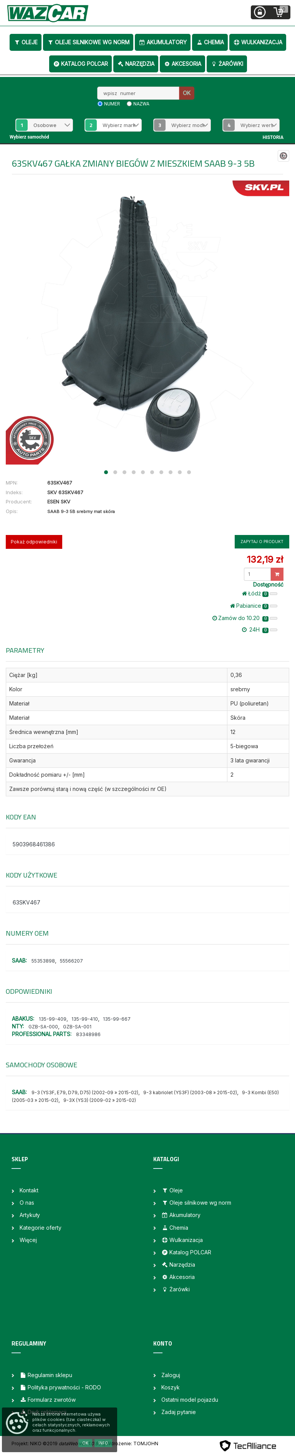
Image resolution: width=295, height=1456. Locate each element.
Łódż (259, 593)
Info (103, 1443)
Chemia (210, 42)
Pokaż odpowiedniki (34, 542)
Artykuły (30, 1215)
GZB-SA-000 (43, 1027)
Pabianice (253, 605)
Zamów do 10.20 (244, 618)
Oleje (25, 42)
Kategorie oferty (40, 1227)
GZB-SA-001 (77, 1027)
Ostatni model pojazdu (189, 1399)
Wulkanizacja (257, 42)
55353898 (43, 961)
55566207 (71, 961)
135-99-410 (84, 1019)
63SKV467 (26, 902)
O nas (27, 1202)
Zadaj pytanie (178, 1412)
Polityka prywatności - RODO (60, 1387)
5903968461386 (34, 844)
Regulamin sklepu (46, 1375)
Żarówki (226, 63)
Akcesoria (182, 63)
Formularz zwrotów (48, 1399)
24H (259, 629)
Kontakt (29, 1190)
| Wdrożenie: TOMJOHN (131, 1443)
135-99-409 (52, 1019)
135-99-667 (117, 1019)
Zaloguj (170, 1375)
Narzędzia (135, 63)
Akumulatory (163, 42)
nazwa (141, 104)
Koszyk (170, 1387)
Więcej (28, 1240)
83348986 (88, 1034)
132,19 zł (265, 559)
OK (187, 93)
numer (112, 104)
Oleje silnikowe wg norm (88, 42)
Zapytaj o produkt (261, 541)
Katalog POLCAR (80, 63)
